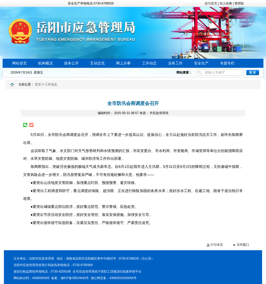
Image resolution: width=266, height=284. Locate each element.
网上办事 (123, 63)
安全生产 (201, 63)
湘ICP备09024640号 (75, 278)
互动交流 (97, 63)
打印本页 (217, 245)
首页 (38, 84)
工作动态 (149, 63)
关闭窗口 (243, 245)
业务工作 (175, 63)
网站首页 (19, 63)
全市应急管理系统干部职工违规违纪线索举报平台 (107, 271)
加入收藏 (226, 3)
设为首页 (211, 3)
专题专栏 (227, 63)
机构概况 (45, 63)
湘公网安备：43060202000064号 (114, 278)
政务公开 (71, 63)
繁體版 (239, 3)
